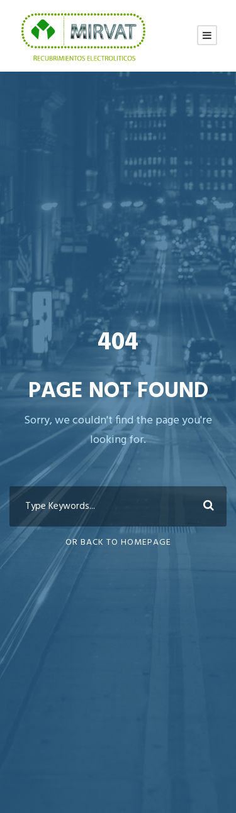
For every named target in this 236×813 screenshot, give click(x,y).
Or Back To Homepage (118, 542)
